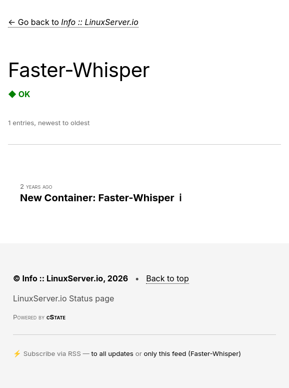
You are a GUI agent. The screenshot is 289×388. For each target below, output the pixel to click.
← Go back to (73, 22)
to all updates (113, 353)
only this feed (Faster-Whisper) (192, 353)
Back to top (167, 278)
